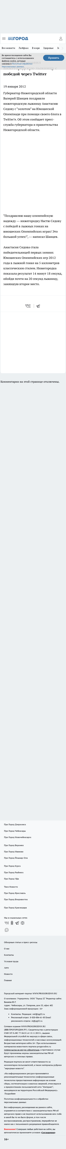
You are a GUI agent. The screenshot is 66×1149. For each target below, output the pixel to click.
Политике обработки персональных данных (17, 65)
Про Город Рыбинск (13, 872)
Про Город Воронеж (14, 845)
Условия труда (11, 961)
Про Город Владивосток (16, 899)
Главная (8, 980)
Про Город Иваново (13, 851)
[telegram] (39, 305)
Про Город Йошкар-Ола (16, 858)
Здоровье (48, 48)
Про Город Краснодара (15, 907)
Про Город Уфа (11, 878)
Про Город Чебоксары (15, 831)
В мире (36, 48)
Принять (53, 57)
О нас (7, 948)
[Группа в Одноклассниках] (12, 922)
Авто (6, 967)
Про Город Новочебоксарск (17, 837)
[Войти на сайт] (60, 38)
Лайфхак (24, 48)
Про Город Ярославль (15, 893)
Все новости (8, 48)
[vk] (28, 305)
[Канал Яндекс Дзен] (22, 922)
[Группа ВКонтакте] (6, 922)
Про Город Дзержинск (15, 824)
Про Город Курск (12, 866)
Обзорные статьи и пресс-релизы (20, 942)
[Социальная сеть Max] (6, 929)
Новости (8, 974)
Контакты (9, 955)
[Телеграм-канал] (17, 922)
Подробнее (10, 1093)
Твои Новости (11, 886)
